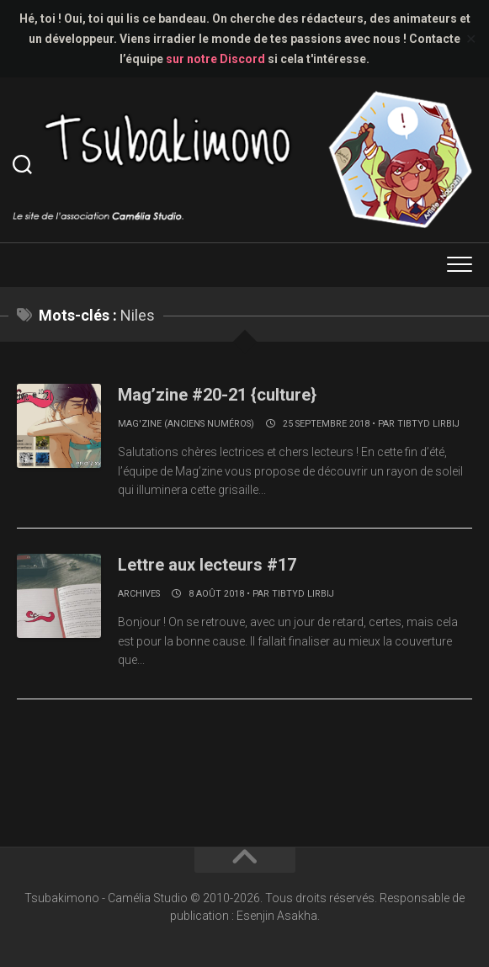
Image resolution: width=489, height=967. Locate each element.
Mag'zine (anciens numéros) (186, 423)
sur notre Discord (215, 59)
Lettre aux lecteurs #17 (207, 565)
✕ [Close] (470, 39)
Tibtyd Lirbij (428, 423)
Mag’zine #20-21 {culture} (217, 395)
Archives (139, 593)
